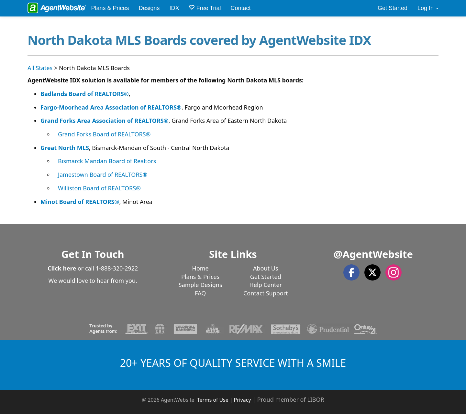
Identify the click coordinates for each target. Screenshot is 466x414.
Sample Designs (200, 285)
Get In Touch (92, 254)
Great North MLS (64, 148)
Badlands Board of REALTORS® (84, 94)
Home (200, 268)
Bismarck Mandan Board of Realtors (107, 161)
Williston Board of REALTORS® (99, 188)
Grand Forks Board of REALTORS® (104, 134)
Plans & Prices (110, 8)
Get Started (392, 8)
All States (40, 68)
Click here (62, 268)
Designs (149, 8)
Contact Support (265, 293)
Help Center (266, 285)
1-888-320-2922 (117, 268)
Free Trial (205, 8)
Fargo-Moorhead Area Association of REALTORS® (111, 107)
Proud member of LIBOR (290, 399)
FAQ (200, 293)
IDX (174, 8)
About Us (265, 268)
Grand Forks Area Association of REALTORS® (104, 120)
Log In (427, 8)
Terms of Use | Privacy (224, 399)
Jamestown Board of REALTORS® (102, 174)
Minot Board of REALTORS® (79, 202)
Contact (241, 8)
